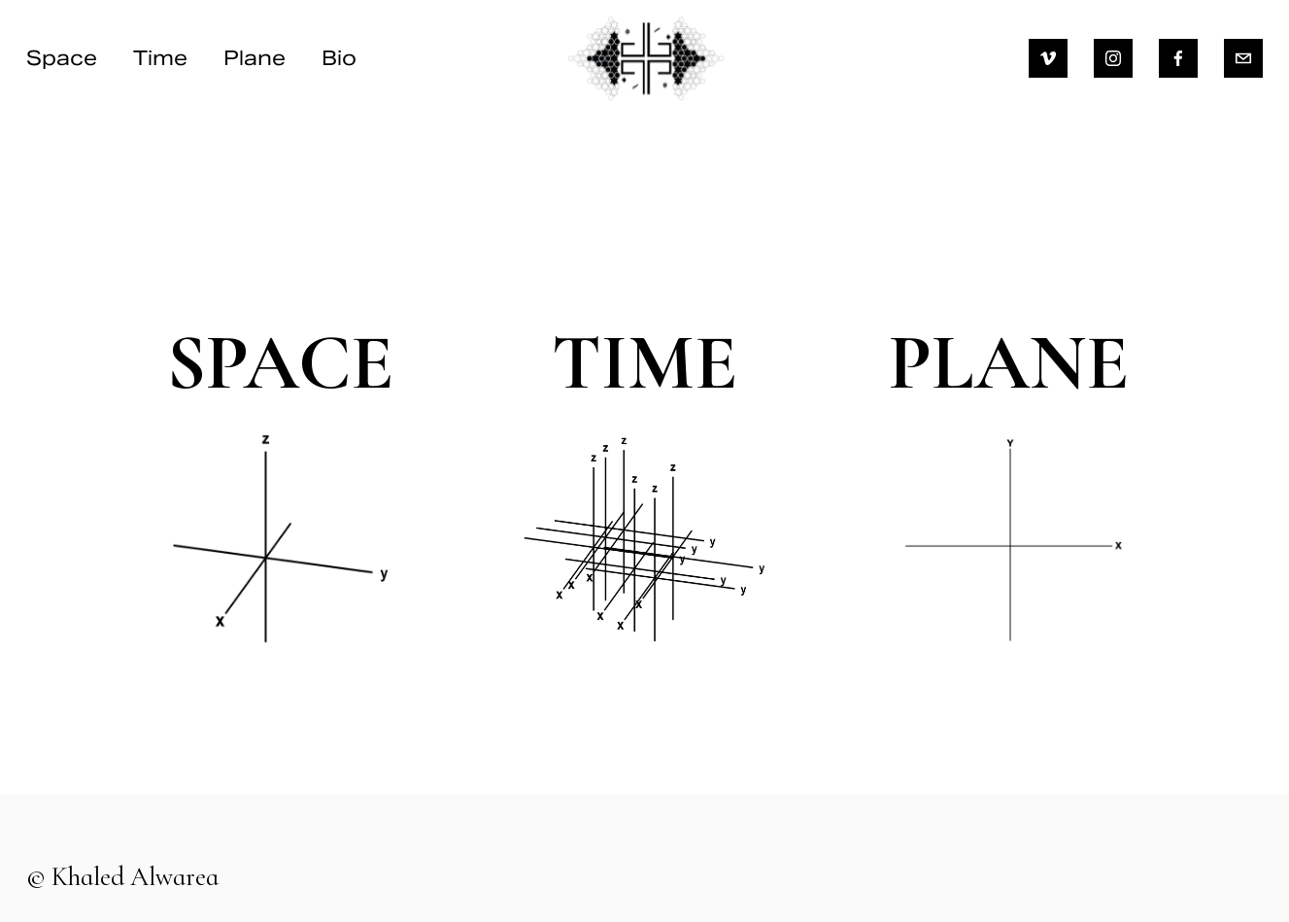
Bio (339, 58)
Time (160, 58)
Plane (254, 58)
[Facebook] (1178, 58)
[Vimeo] (1048, 58)
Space (61, 58)
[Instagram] (1113, 58)
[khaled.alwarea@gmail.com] (1243, 58)
